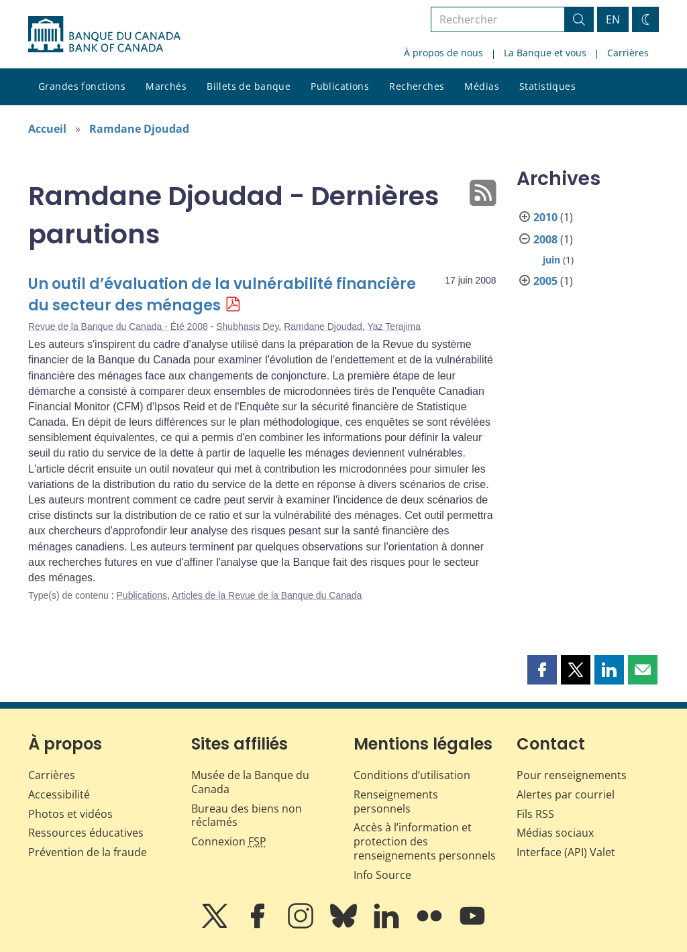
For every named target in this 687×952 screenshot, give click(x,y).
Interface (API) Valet (566, 852)
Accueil (47, 128)
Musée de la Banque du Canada (250, 782)
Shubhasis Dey (247, 326)
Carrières (628, 52)
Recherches (416, 86)
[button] (542, 670)
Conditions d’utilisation (412, 775)
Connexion (228, 841)
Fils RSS (535, 814)
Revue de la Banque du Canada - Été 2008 (118, 326)
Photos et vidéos (70, 814)
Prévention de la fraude (87, 852)
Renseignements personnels (396, 801)
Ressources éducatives (86, 832)
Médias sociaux (555, 832)
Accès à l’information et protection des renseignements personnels (425, 841)
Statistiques (547, 86)
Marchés (166, 86)
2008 (545, 239)
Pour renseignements (572, 775)
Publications (340, 86)
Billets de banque (248, 86)
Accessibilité (59, 794)
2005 (545, 281)
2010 (545, 217)
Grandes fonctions (81, 86)
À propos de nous (443, 52)
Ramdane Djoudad (139, 128)
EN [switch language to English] (613, 19)
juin (551, 259)
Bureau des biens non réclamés (246, 815)
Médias (481, 86)
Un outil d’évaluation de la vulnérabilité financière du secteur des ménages (222, 295)
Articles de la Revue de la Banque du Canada (267, 595)
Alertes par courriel (566, 794)
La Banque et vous (545, 52)
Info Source (382, 875)
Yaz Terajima (394, 326)
